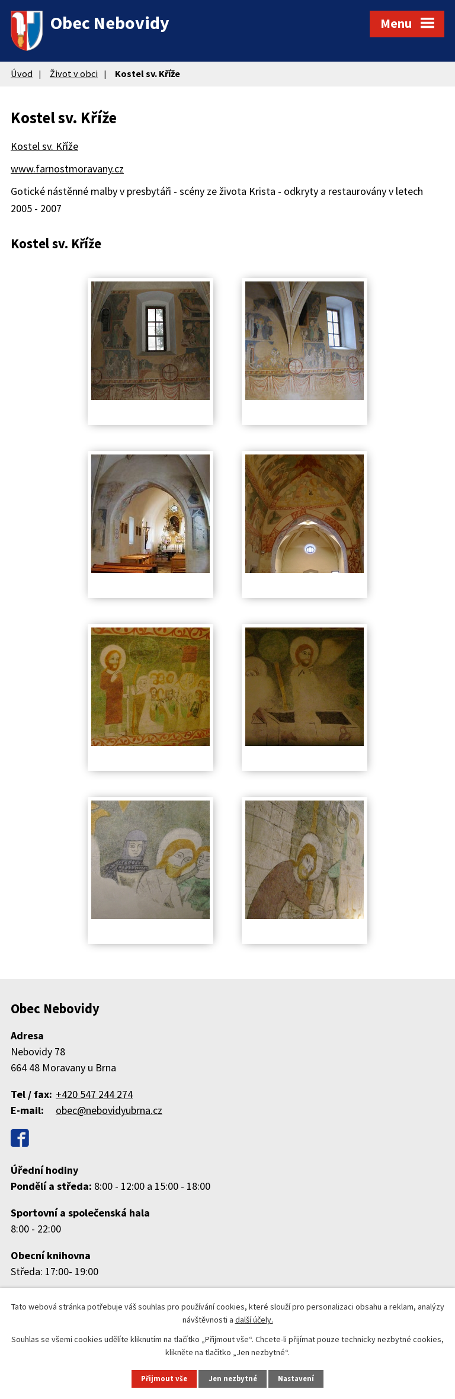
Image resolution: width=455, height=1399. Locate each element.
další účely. (254, 1319)
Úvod (22, 73)
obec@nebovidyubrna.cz (109, 1110)
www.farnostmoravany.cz (67, 168)
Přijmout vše (164, 1378)
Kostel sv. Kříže (44, 146)
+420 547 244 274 (94, 1094)
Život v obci (74, 73)
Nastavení (296, 1378)
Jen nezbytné (233, 1378)
